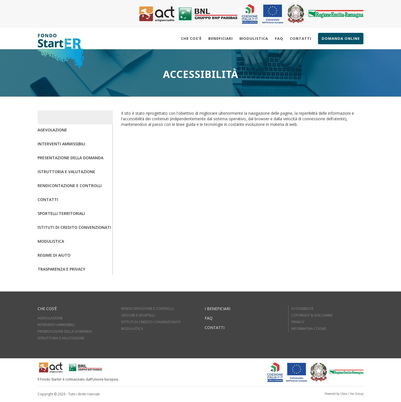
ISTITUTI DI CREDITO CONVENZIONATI (150, 322)
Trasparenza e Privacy (61, 269)
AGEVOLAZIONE (50, 318)
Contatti (300, 38)
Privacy (297, 322)
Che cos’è (191, 38)
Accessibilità (302, 308)
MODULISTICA (132, 328)
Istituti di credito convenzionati (74, 227)
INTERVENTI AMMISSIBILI (56, 324)
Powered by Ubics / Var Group (344, 394)
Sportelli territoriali (61, 213)
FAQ (208, 318)
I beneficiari (217, 308)
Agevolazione (52, 130)
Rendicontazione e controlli (70, 185)
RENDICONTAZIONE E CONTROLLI (147, 308)
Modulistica (253, 38)
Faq (279, 38)
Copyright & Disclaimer (311, 315)
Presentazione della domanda (70, 157)
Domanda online (341, 38)
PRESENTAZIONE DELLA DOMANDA (65, 331)
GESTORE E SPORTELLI (138, 315)
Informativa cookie (308, 328)
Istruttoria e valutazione (66, 171)
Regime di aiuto (54, 255)
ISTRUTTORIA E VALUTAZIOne (61, 338)
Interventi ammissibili (61, 143)
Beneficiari (220, 38)
